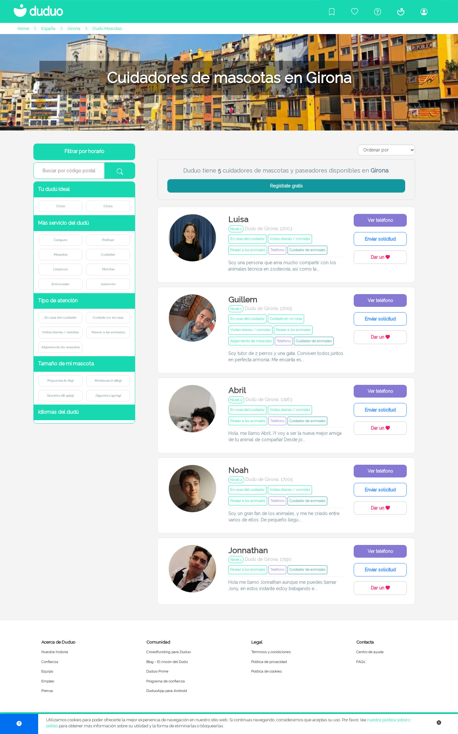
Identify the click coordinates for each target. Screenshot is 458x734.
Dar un (380, 257)
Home (23, 28)
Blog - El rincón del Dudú (167, 662)
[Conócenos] (400, 11)
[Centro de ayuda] (377, 11)
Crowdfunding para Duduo (168, 652)
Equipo (47, 671)
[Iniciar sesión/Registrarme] (424, 11)
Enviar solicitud (380, 239)
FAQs (360, 662)
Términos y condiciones (271, 652)
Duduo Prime (157, 671)
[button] (84, 189)
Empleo (47, 681)
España (48, 28)
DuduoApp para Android (166, 690)
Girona (74, 28)
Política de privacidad (269, 662)
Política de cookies (266, 671)
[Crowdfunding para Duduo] (354, 11)
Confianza (49, 662)
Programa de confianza (165, 681)
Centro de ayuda (370, 652)
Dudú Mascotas (107, 28)
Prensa (47, 690)
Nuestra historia (54, 652)
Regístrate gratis (286, 185)
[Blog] (331, 11)
